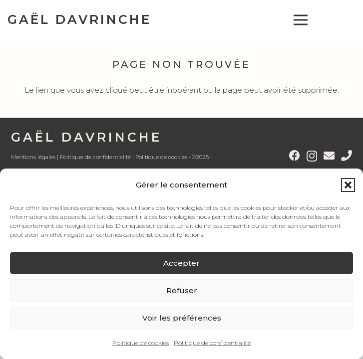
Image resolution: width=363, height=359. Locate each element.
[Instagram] (312, 156)
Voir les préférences (181, 318)
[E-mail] (329, 155)
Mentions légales (33, 157)
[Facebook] (294, 155)
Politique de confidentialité (212, 343)
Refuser (181, 290)
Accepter (181, 263)
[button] (348, 185)
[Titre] (346, 155)
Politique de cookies (140, 343)
